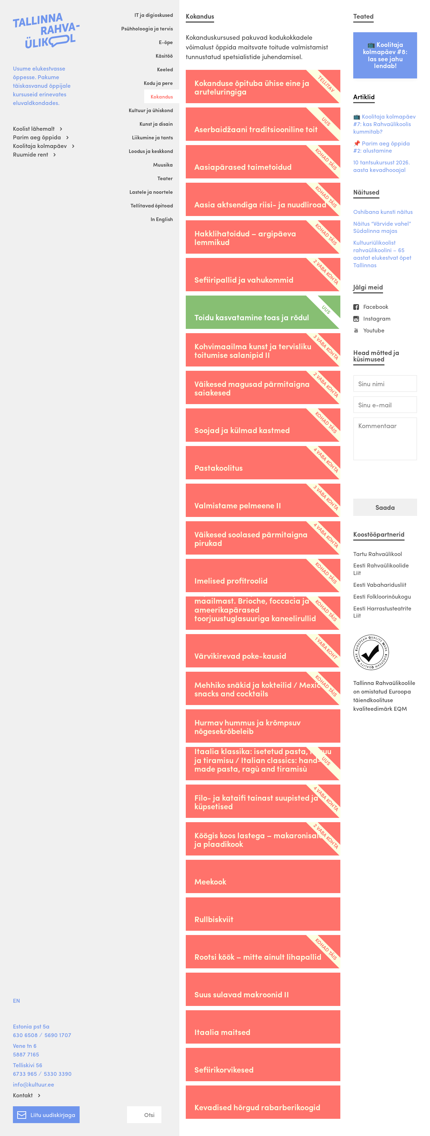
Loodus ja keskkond (151, 150)
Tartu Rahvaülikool (377, 554)
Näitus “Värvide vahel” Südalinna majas (382, 227)
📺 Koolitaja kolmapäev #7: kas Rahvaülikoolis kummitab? (384, 124)
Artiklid (364, 96)
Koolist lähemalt (34, 128)
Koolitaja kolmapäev (40, 146)
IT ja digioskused (153, 14)
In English (162, 218)
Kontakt (23, 1095)
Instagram (377, 318)
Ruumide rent (30, 154)
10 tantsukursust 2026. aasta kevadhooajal (381, 166)
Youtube (373, 330)
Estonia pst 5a (31, 1026)
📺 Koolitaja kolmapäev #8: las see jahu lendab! (385, 55)
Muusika (163, 164)
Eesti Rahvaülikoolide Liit (381, 569)
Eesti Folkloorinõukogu (382, 596)
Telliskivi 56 (27, 1065)
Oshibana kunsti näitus (383, 212)
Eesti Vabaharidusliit (379, 584)
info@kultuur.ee (33, 1084)
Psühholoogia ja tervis (147, 28)
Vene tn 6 (25, 1045)
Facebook (375, 307)
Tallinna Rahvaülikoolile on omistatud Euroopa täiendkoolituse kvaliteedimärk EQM (384, 696)
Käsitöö (164, 55)
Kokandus (162, 96)
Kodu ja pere (158, 82)
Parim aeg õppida (37, 137)
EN (16, 1000)
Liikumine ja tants (152, 137)
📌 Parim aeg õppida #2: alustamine (381, 147)
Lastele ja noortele (151, 191)
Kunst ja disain (156, 123)
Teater (165, 178)
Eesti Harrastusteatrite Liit (382, 612)
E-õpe (166, 41)
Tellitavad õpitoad (152, 205)
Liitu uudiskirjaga (46, 1113)
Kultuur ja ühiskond (151, 110)
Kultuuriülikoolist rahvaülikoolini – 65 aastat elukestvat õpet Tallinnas (382, 254)
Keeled (165, 69)
